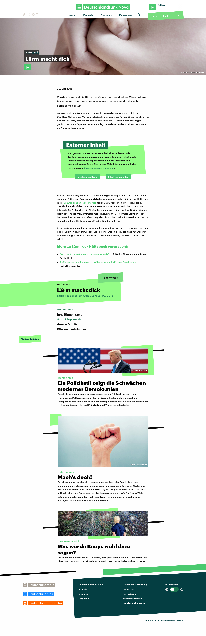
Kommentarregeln (133, 598)
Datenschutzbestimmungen (99, 167)
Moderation (125, 14)
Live (155, 16)
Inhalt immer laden (118, 176)
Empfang (83, 593)
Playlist (166, 16)
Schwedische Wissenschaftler (80, 202)
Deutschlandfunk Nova (91, 584)
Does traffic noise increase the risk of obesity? (84, 254)
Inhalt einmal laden (87, 176)
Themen (71, 14)
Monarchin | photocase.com (193, 72)
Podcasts (88, 14)
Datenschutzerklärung (135, 584)
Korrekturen (129, 593)
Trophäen (84, 598)
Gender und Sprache (134, 603)
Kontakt (83, 589)
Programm (106, 14)
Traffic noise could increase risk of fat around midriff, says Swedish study (99, 262)
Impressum (129, 589)
